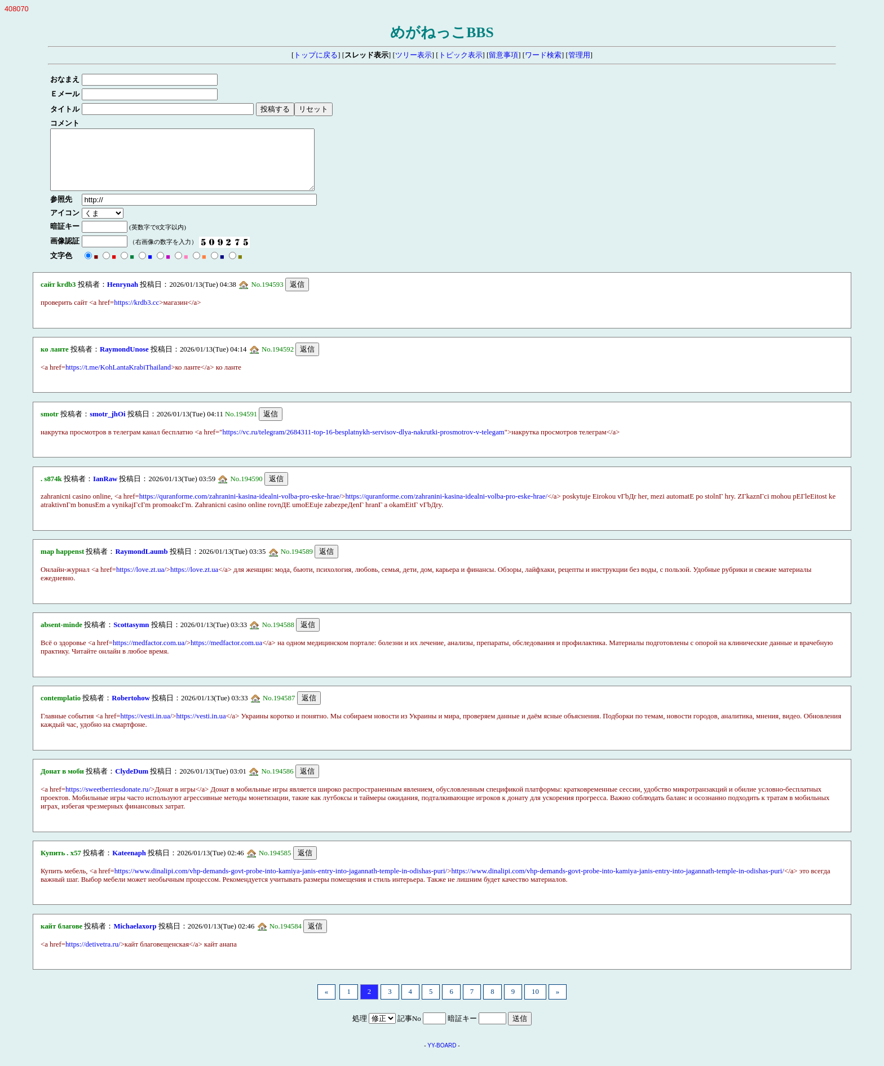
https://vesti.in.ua (201, 728)
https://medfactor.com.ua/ (150, 655)
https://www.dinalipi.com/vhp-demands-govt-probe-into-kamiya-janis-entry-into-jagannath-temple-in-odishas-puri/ (281, 883)
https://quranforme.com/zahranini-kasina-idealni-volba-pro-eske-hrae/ (240, 508)
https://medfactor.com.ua (226, 655)
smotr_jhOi (107, 426)
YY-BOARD (441, 1057)
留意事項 (503, 55)
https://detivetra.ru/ (93, 956)
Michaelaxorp (134, 938)
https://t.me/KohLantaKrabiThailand (118, 379)
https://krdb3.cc (136, 314)
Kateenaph (129, 865)
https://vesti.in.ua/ (147, 728)
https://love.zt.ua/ (141, 581)
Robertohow (131, 710)
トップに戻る (316, 55)
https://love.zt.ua (194, 581)
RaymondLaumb (141, 563)
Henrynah (122, 296)
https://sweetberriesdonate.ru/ (108, 801)
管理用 (579, 55)
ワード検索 (543, 55)
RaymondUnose (124, 361)
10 (535, 1003)
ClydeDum (131, 783)
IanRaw (105, 491)
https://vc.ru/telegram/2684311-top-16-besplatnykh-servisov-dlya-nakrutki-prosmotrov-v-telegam (364, 444)
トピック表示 (461, 55)
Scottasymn (131, 637)
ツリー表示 (413, 55)
